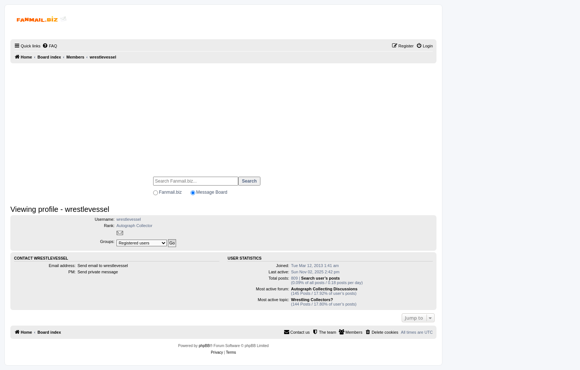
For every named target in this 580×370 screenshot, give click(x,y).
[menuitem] (49, 45)
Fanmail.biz (170, 192)
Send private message (97, 272)
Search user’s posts (320, 278)
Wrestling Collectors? (312, 299)
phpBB (204, 346)
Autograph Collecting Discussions (324, 289)
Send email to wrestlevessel (102, 265)
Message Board (211, 192)
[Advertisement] (223, 117)
